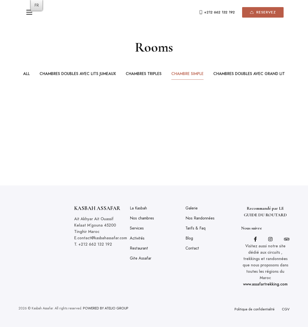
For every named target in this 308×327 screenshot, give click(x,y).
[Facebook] (255, 239)
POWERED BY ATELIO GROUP (105, 308)
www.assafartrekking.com (265, 284)
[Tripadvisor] (286, 239)
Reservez (263, 12)
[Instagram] (270, 239)
